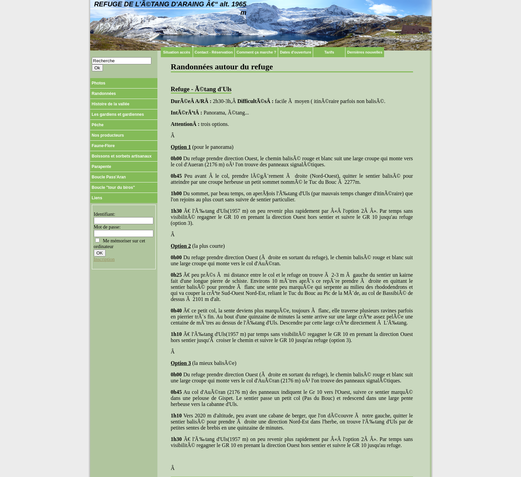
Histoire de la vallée (110, 104)
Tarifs (329, 52)
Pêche (98, 125)
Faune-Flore (103, 145)
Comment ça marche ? (256, 52)
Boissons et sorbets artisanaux (122, 156)
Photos (99, 83)
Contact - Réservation (214, 52)
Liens (97, 198)
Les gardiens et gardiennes (118, 114)
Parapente (101, 166)
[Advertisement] (123, 309)
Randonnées (104, 93)
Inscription (104, 259)
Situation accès (176, 52)
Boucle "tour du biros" (113, 187)
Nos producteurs (108, 135)
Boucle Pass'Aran (109, 177)
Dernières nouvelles (364, 52)
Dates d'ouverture (295, 52)
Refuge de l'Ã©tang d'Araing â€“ (170, 8)
